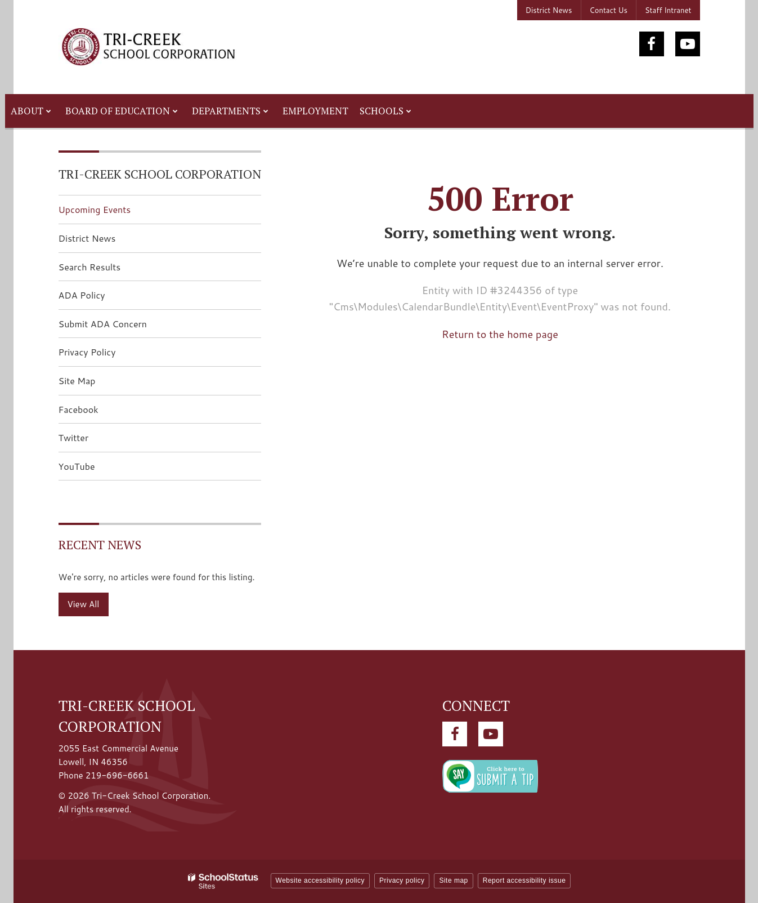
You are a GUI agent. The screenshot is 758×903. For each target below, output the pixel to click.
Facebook (96, 413)
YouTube (95, 470)
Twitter (91, 441)
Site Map (77, 380)
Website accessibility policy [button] (320, 880)
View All (84, 604)
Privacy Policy (87, 351)
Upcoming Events (95, 209)
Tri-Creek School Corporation (160, 174)
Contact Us (608, 10)
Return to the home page (500, 334)
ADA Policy (82, 294)
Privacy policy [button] (401, 880)
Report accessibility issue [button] (524, 880)
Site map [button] (453, 880)
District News (549, 10)
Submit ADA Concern (103, 323)
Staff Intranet (668, 10)
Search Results (90, 266)
